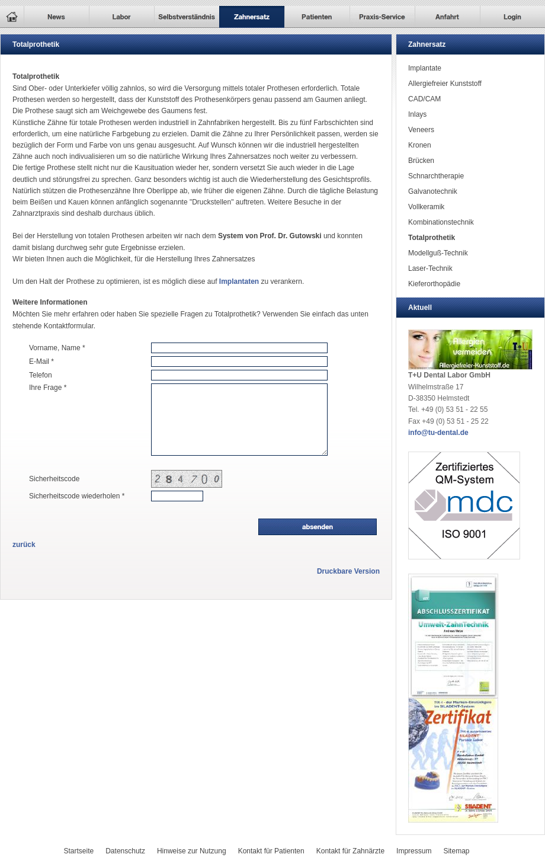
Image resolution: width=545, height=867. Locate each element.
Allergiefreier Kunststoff (445, 83)
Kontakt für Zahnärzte (350, 851)
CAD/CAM (424, 99)
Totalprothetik (431, 237)
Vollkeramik (426, 207)
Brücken (421, 160)
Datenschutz (125, 851)
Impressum (413, 851)
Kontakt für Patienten (271, 851)
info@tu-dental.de (438, 432)
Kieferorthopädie (434, 284)
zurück (24, 544)
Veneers (421, 130)
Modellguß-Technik (438, 253)
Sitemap (456, 851)
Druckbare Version (348, 571)
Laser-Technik (430, 268)
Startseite (79, 851)
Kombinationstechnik (441, 222)
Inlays (417, 114)
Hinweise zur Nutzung (191, 851)
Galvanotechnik (432, 191)
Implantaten (239, 281)
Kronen (419, 145)
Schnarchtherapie (436, 176)
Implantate (424, 68)
